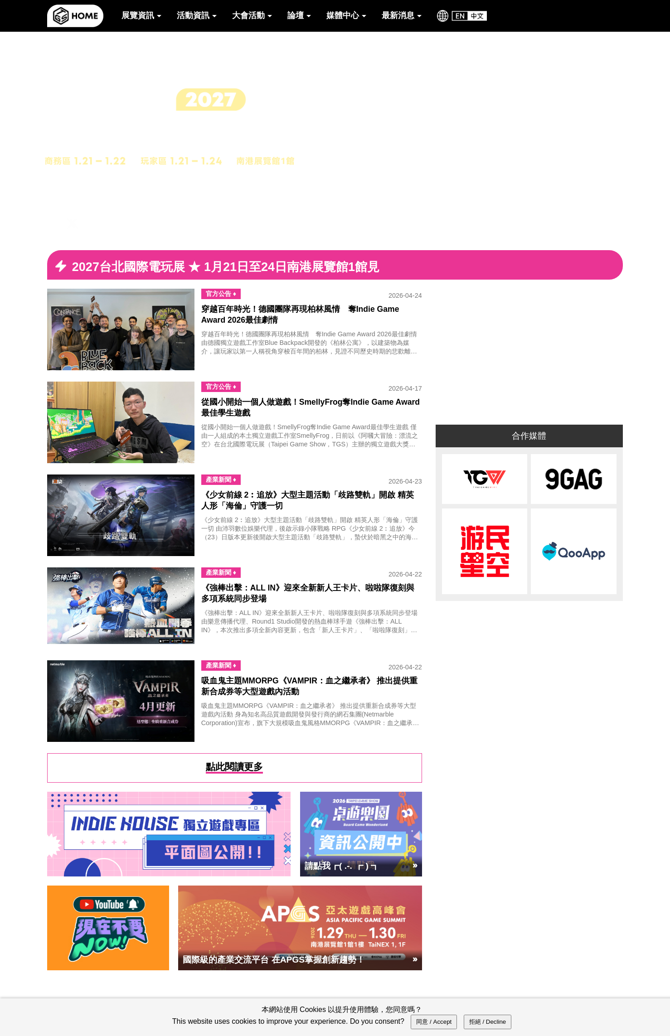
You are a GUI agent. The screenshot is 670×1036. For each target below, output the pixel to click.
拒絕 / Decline (487, 1021)
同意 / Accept (434, 1021)
